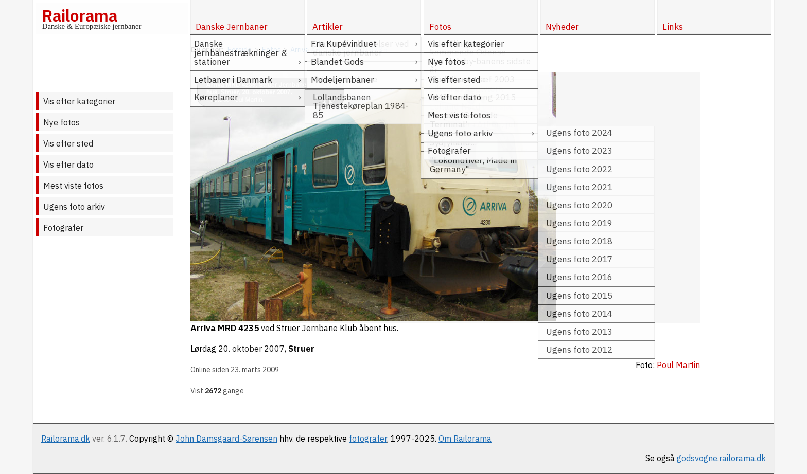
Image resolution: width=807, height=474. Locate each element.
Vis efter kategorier (79, 101)
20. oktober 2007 (251, 348)
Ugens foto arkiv (74, 207)
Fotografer (63, 228)
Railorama (79, 15)
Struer (301, 348)
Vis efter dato (68, 164)
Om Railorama (465, 438)
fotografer (368, 438)
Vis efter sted (68, 143)
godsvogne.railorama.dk (721, 458)
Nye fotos (61, 122)
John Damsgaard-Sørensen (226, 438)
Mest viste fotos (73, 185)
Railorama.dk (65, 438)
